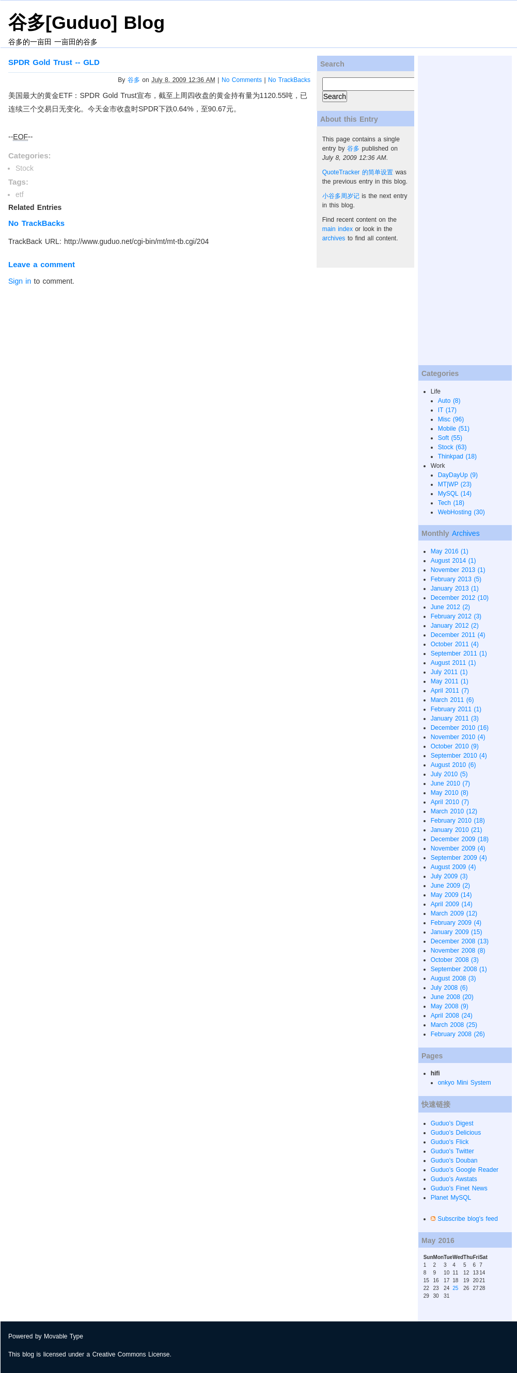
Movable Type (63, 1336)
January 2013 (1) (455, 588)
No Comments (242, 80)
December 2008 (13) (460, 941)
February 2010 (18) (458, 820)
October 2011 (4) (455, 644)
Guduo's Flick (450, 1142)
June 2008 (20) (452, 997)
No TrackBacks (289, 80)
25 (455, 1288)
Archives (466, 533)
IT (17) (447, 410)
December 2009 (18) (460, 839)
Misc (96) (451, 419)
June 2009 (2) (450, 885)
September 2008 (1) (459, 969)
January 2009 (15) (456, 932)
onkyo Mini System (464, 1082)
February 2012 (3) (456, 616)
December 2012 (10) (460, 597)
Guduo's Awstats (454, 1179)
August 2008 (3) (453, 978)
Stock (24, 168)
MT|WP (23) (455, 484)
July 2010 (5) (449, 774)
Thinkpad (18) (457, 456)
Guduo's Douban (454, 1160)
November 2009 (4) (458, 848)
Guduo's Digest (452, 1123)
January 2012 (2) (455, 625)
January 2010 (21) (456, 829)
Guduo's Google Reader (464, 1169)
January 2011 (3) (455, 718)
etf (19, 194)
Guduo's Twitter (452, 1151)
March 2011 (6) (452, 700)
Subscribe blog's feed (467, 1218)
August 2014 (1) (453, 560)
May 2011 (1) (449, 681)
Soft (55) (450, 438)
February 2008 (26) (458, 1034)
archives (334, 238)
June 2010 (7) (450, 783)
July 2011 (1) (449, 672)
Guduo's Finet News (459, 1188)
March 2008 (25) (454, 1024)
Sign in (19, 281)
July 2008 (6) (449, 987)
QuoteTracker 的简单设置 (357, 172)
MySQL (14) (455, 493)
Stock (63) (452, 447)
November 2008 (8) (458, 950)
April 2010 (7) (450, 802)
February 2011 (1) (456, 709)
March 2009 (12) (454, 913)
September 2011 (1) (459, 653)
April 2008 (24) (452, 1015)
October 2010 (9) (455, 746)
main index (337, 229)
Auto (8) (449, 400)
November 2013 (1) (458, 570)
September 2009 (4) (459, 857)
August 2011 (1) (453, 662)
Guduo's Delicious (456, 1132)
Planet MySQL (451, 1197)
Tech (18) (451, 502)
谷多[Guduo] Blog (86, 22)
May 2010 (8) (449, 792)
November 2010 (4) (458, 737)
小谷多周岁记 (340, 196)
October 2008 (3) (455, 959)
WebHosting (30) (461, 512)
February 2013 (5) (456, 579)
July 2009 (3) (449, 876)
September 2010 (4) (459, 755)
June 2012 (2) (450, 607)
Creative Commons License (131, 1354)
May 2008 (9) (449, 1006)
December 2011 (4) (458, 635)
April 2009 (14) (452, 904)
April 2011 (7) (450, 690)
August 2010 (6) (453, 765)
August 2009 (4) (453, 867)
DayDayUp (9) (458, 475)
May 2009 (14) (451, 894)
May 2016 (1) (449, 551)
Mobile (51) (453, 428)
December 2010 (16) (460, 727)
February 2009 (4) (456, 922)
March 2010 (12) (454, 811)
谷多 (134, 80)
